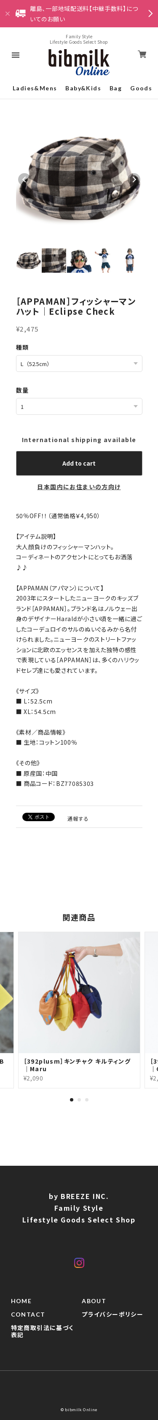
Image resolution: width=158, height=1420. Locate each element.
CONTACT (28, 1314)
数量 (22, 390)
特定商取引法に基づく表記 (42, 1331)
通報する (78, 818)
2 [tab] (79, 1100)
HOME (21, 1301)
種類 (22, 347)
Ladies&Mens (35, 88)
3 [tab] (87, 1100)
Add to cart (79, 463)
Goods (141, 88)
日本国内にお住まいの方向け (79, 486)
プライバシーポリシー (112, 1314)
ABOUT (94, 1301)
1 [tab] (71, 1100)
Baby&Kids (83, 88)
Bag (116, 88)
